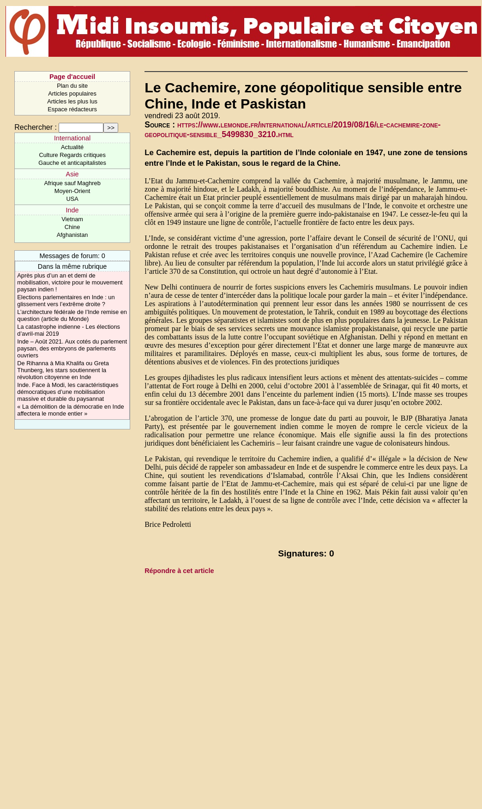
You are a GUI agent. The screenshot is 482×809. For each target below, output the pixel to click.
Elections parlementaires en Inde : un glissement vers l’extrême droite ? (65, 301)
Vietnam (72, 219)
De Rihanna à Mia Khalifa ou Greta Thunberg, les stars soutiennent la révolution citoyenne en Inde (62, 370)
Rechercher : (35, 127)
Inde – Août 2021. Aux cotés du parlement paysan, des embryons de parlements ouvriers (72, 348)
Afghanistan (72, 234)
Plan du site (72, 85)
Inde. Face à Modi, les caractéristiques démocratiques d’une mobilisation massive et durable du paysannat (67, 391)
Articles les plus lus (72, 101)
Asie (72, 174)
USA (72, 198)
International (72, 138)
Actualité (72, 147)
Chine (72, 226)
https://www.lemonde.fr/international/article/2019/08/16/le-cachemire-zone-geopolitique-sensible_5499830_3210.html (292, 129)
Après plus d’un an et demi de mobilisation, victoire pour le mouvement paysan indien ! (69, 282)
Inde (72, 210)
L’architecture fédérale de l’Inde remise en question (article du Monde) (72, 315)
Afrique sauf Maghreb (72, 183)
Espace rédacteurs (72, 109)
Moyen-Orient (72, 190)
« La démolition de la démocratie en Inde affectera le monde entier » (70, 410)
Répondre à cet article (179, 570)
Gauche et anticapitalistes (72, 162)
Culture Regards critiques (72, 154)
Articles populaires (72, 93)
